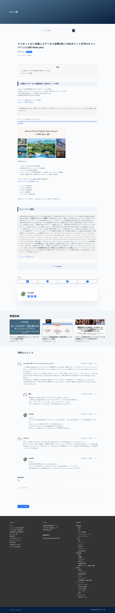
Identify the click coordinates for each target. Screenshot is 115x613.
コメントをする (22, 488)
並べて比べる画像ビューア (50, 528)
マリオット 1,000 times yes (25, 102)
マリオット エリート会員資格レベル (28, 181)
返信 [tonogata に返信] (96, 414)
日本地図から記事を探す (17, 532)
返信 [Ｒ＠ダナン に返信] (96, 438)
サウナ (80, 576)
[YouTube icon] (35, 296)
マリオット (29, 51)
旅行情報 (78, 553)
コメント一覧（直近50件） (17, 528)
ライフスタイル (80, 595)
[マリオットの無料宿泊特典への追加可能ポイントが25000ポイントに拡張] (57, 327)
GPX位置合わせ (47, 530)
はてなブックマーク (15, 540)
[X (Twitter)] (28, 282)
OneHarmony (82, 551)
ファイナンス (80, 582)
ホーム (11, 525)
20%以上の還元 (82, 586)
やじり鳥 (14, 12)
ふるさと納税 (82, 588)
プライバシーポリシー (16, 610)
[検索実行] (73, 30)
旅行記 (78, 567)
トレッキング (82, 578)
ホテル (78, 538)
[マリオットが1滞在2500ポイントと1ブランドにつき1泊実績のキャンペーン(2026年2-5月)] (90, 327)
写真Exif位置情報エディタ (50, 525)
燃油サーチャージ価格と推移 (86, 565)
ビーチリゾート (82, 572)
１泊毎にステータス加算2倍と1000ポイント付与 (36, 70)
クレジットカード (83, 584)
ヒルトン (80, 544)
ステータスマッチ (83, 536)
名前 (19, 480)
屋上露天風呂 (82, 574)
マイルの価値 (82, 532)
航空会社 (78, 525)
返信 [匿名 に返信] (96, 394)
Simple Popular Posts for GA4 (51, 538)
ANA (79, 528)
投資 (79, 593)
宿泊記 (80, 570)
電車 (79, 555)
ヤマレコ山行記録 (15, 546)
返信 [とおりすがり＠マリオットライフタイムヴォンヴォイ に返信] (96, 363)
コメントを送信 (23, 506)
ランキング (81, 559)
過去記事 (12, 536)
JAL (79, 530)
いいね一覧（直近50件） (17, 530)
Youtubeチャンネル (15, 544)
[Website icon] (29, 296)
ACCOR (80, 546)
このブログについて (15, 538)
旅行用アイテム (82, 597)
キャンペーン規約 (27, 73)
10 (88, 341)
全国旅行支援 (82, 563)
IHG (79, 540)
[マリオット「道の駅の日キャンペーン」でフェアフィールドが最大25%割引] (25, 327)
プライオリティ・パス (84, 534)
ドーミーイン (82, 549)
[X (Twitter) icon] (32, 296)
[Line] (48, 282)
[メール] (87, 282)
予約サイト (81, 561)
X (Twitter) (12, 542)
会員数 (80, 557)
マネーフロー (82, 591)
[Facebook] (68, 282)
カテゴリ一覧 (13, 534)
